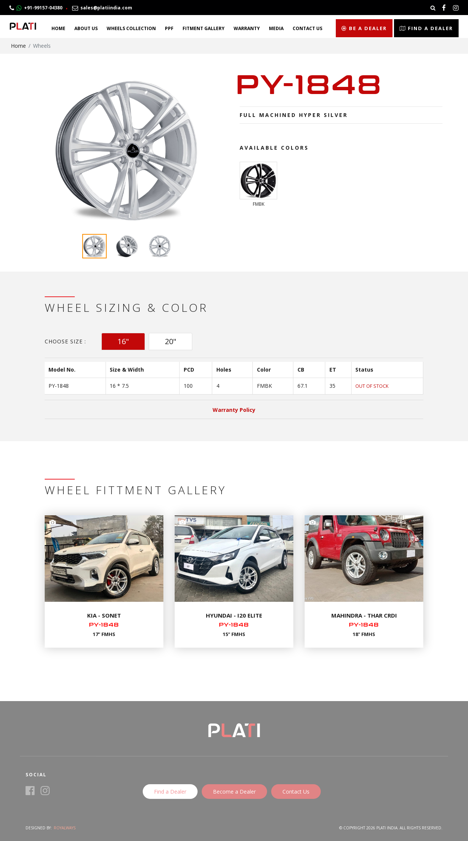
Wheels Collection (131, 28)
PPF (169, 28)
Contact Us (307, 28)
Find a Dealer (426, 28)
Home (58, 28)
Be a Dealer (364, 28)
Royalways (64, 827)
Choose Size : (65, 341)
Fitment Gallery (204, 28)
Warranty (247, 28)
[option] (127, 150)
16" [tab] (123, 341)
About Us (86, 28)
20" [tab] (170, 341)
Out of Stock (371, 386)
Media (276, 28)
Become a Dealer (234, 791)
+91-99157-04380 (35, 8)
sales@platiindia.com (102, 8)
